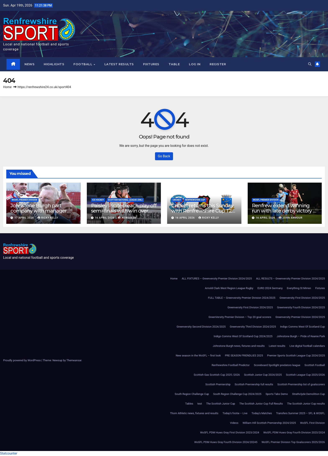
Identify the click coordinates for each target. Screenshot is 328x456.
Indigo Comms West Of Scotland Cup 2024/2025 (243, 336)
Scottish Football (314, 365)
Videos (234, 422)
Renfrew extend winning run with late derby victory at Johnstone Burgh (284, 210)
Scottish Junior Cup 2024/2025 (263, 374)
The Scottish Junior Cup (220, 403)
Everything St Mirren (299, 288)
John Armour (290, 217)
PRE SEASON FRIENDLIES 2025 (244, 355)
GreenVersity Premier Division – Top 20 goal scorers (240, 317)
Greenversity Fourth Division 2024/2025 (301, 307)
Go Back (164, 156)
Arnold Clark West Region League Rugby (229, 288)
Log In (195, 64)
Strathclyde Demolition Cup (308, 394)
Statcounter (8, 453)
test (199, 403)
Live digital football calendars (307, 345)
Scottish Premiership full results (254, 384)
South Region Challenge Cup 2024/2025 (237, 394)
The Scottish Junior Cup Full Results (261, 403)
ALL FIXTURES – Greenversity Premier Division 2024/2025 (217, 278)
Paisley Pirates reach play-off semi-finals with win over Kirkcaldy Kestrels (123, 210)
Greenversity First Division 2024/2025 (302, 297)
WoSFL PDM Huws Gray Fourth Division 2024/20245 (226, 442)
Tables (189, 403)
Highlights (54, 64)
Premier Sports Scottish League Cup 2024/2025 (296, 355)
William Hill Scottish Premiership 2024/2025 (269, 422)
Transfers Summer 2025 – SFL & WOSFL (300, 413)
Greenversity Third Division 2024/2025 (253, 326)
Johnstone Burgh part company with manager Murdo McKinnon (38, 210)
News (30, 64)
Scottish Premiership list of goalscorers (301, 384)
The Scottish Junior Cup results (306, 403)
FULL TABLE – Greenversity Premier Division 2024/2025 (241, 297)
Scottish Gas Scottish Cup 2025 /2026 (217, 374)
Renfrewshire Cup (195, 200)
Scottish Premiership (217, 384)
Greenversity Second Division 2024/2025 (201, 326)
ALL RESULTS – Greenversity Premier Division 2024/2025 (290, 278)
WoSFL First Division (312, 422)
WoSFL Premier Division (24, 200)
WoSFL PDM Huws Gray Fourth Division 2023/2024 (294, 432)
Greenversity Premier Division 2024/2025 (300, 317)
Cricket (177, 200)
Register (218, 64)
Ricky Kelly (48, 217)
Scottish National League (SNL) (125, 200)
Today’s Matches (262, 413)
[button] (309, 64)
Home (7, 87)
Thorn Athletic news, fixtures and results (194, 413)
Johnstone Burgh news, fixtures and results (239, 345)
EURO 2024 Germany (270, 288)
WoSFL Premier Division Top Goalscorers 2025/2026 (293, 442)
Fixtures (151, 64)
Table (174, 64)
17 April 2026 (24, 217)
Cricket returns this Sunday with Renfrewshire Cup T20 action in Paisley (203, 210)
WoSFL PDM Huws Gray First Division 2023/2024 (229, 432)
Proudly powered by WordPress (22, 360)
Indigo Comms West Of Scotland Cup (302, 326)
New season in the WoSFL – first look (198, 355)
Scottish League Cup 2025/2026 (305, 374)
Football (84, 64)
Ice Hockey (98, 200)
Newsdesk (127, 217)
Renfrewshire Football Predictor (231, 365)
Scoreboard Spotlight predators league (277, 365)
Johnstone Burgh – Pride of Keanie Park (301, 336)
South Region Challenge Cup (192, 394)
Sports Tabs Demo (277, 394)
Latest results (119, 64)
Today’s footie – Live (235, 413)
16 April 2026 (105, 217)
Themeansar (73, 360)
